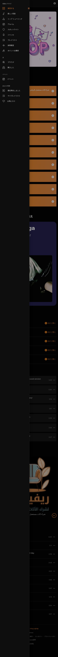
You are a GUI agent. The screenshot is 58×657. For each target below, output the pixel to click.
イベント (8, 79)
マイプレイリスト (11, 96)
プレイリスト (10, 40)
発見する (8, 8)
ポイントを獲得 (11, 51)
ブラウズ (8, 62)
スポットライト (11, 29)
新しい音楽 (9, 13)
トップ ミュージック (12, 19)
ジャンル (8, 35)
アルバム (8, 24)
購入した (8, 67)
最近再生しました (11, 90)
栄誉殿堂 (8, 45)
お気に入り (8, 101)
